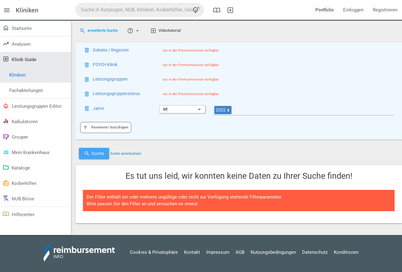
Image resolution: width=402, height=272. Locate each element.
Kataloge (16, 167)
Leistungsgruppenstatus (116, 93)
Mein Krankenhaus (26, 152)
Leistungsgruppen (110, 79)
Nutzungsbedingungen (273, 252)
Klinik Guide (19, 59)
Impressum (217, 252)
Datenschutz (315, 252)
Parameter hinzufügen (106, 127)
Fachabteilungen (26, 90)
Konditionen (346, 252)
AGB (240, 252)
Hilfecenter (18, 214)
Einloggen (353, 10)
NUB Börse (18, 198)
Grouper (15, 136)
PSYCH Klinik (105, 64)
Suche (94, 153)
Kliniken (17, 75)
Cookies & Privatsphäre (154, 252)
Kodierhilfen (19, 182)
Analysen (16, 43)
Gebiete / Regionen (111, 50)
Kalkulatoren (20, 121)
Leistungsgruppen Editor (32, 105)
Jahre (98, 108)
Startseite (17, 27)
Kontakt (192, 252)
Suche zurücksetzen (125, 154)
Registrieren (385, 10)
